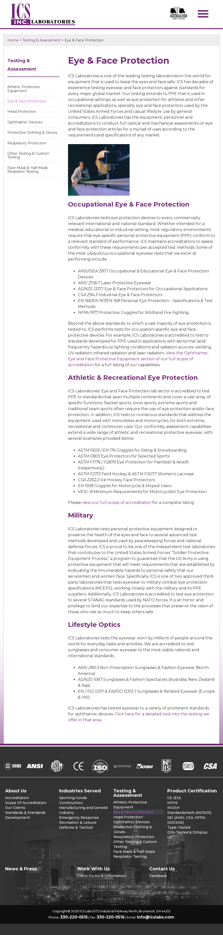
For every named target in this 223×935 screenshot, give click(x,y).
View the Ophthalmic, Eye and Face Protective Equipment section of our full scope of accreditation (138, 359)
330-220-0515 (74, 917)
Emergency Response (79, 817)
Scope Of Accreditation (25, 803)
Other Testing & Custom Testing (28, 155)
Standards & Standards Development (25, 815)
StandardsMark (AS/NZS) (189, 812)
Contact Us (162, 869)
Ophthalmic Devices (24, 122)
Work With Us (93, 869)
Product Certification (192, 791)
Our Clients (15, 807)
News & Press (21, 869)
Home (12, 40)
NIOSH (173, 807)
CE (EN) (174, 798)
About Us (15, 791)
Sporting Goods (73, 798)
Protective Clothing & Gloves (32, 132)
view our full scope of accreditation (116, 502)
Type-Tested (178, 827)
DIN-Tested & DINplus (187, 832)
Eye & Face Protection (26, 101)
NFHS (172, 803)
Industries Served (80, 791)
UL (169, 837)
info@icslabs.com (155, 917)
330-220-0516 (111, 917)
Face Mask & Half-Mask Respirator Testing (27, 170)
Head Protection (21, 111)
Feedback (158, 876)
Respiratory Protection (26, 143)
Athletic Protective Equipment (23, 89)
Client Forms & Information (101, 876)
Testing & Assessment (41, 40)
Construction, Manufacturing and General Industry (83, 808)
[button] (203, 13)
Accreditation (17, 798)
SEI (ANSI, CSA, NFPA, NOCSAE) (186, 820)
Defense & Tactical (76, 827)
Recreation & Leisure (78, 822)
